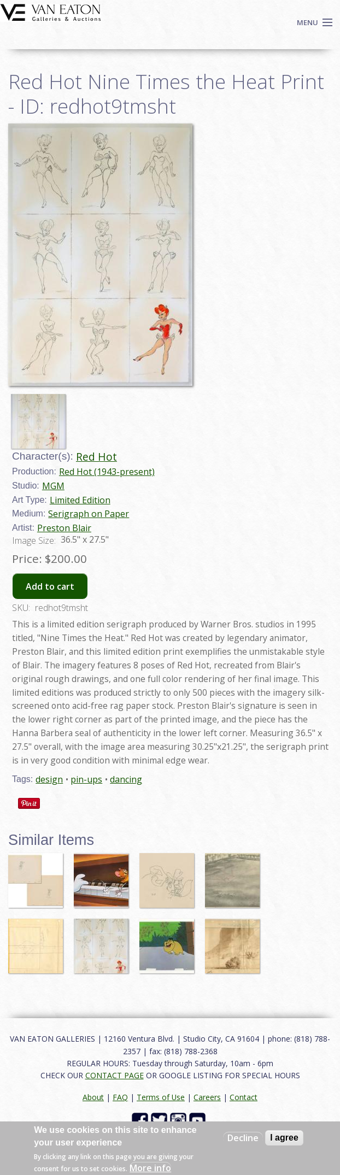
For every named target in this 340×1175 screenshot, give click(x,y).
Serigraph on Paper (88, 514)
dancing (126, 779)
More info (150, 1168)
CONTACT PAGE (114, 1075)
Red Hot (96, 456)
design (49, 779)
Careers (207, 1097)
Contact (243, 1097)
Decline (243, 1138)
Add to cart (50, 586)
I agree (284, 1137)
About (93, 1097)
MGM (53, 486)
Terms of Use (161, 1097)
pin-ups (86, 779)
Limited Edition (80, 500)
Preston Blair (64, 528)
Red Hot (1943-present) (107, 472)
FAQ (120, 1097)
